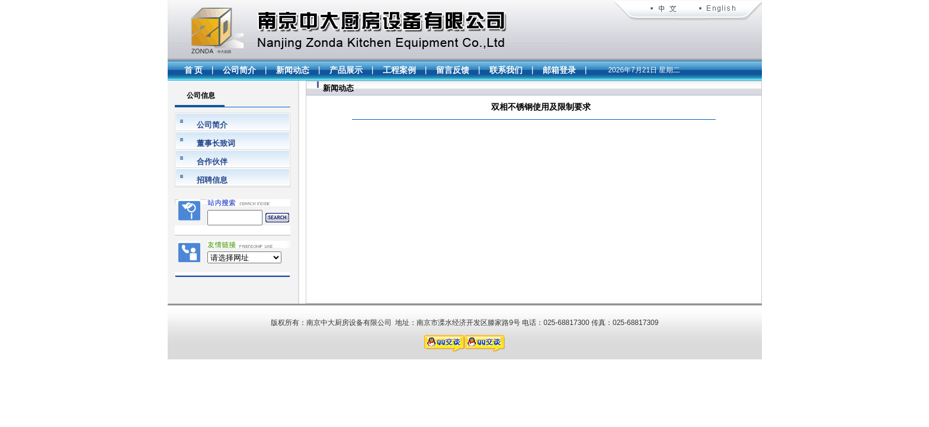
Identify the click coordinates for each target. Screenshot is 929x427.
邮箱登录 (559, 70)
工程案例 (399, 70)
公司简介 (239, 70)
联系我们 (506, 70)
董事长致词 (216, 143)
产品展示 (346, 70)
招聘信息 (212, 180)
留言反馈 (452, 70)
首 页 (193, 70)
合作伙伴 (212, 161)
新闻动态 (292, 70)
